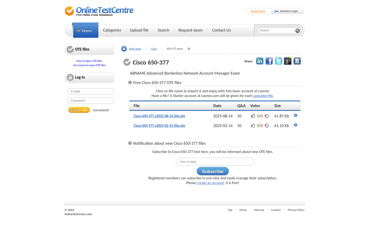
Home (243, 210)
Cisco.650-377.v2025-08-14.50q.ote (159, 116)
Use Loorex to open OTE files (89, 65)
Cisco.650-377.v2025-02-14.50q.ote (159, 126)
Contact (276, 210)
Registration (258, 11)
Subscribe (213, 171)
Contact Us (221, 30)
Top (230, 210)
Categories (112, 30)
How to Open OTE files (89, 61)
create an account (210, 183)
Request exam (190, 30)
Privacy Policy (296, 210)
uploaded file (263, 95)
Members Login (289, 11)
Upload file (139, 30)
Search (163, 30)
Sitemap (259, 210)
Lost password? (101, 109)
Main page (135, 48)
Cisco (154, 48)
